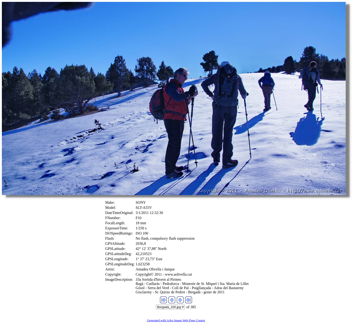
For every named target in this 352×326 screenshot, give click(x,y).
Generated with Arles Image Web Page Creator (176, 320)
